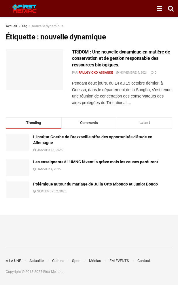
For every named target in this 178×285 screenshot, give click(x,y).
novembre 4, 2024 (131, 72)
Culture (58, 261)
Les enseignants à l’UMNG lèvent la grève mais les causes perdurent (95, 162)
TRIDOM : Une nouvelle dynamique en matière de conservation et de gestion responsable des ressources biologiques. (121, 58)
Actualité (36, 261)
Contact (143, 261)
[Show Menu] (159, 8)
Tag (24, 26)
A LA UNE (13, 261)
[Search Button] (171, 8)
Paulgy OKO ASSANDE (96, 72)
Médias (95, 261)
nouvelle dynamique (47, 26)
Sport (76, 261)
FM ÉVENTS (119, 261)
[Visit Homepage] (24, 8)
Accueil (11, 26)
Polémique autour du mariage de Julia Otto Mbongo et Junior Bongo (95, 184)
